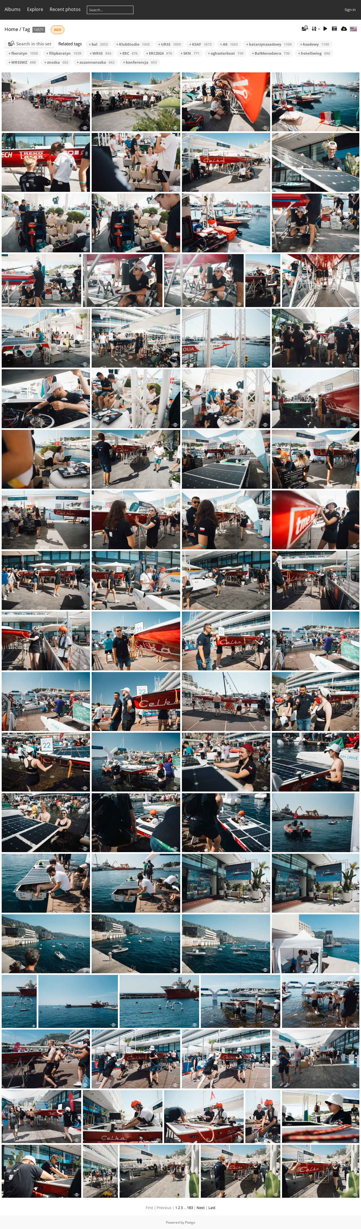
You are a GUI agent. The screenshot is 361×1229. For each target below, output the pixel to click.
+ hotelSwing (314, 53)
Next (201, 1207)
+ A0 (229, 44)
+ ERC (129, 53)
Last (211, 1207)
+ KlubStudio (133, 44)
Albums (13, 9)
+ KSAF (200, 44)
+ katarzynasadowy (269, 44)
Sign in (350, 9)
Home (11, 29)
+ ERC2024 (159, 53)
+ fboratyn (23, 53)
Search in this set (33, 43)
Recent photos (65, 9)
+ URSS (169, 44)
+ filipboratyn (63, 53)
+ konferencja (140, 62)
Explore (35, 9)
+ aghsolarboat (225, 53)
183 (190, 1207)
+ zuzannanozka (96, 62)
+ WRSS (100, 53)
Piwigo (190, 1222)
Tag (26, 29)
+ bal (98, 44)
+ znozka (56, 62)
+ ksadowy (314, 44)
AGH (57, 29)
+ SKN (189, 53)
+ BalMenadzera (271, 53)
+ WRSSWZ (22, 62)
